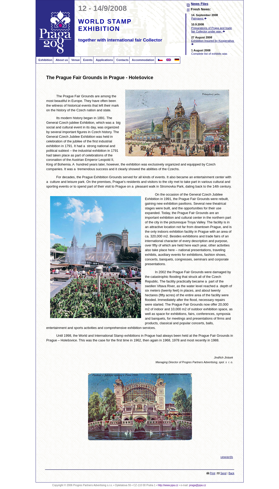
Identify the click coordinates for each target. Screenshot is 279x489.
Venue (75, 59)
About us (61, 59)
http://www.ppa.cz (168, 485)
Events (87, 59)
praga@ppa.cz (197, 485)
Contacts (122, 59)
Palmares (199, 18)
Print (212, 473)
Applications (104, 59)
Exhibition (45, 59)
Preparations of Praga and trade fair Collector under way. (211, 29)
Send (223, 473)
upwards (227, 457)
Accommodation (142, 59)
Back (231, 473)
